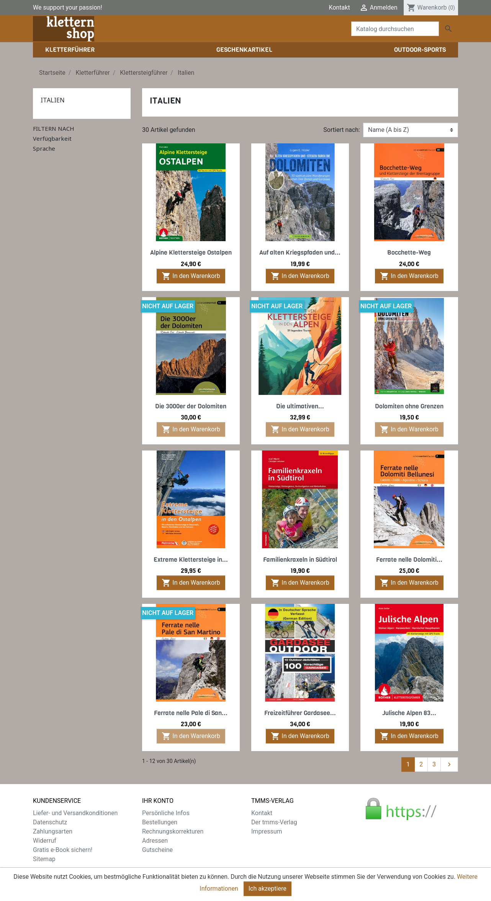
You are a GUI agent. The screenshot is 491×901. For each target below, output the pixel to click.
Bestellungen (159, 822)
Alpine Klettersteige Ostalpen (191, 252)
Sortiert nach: (341, 129)
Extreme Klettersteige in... (191, 560)
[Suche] (395, 28)
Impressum (266, 831)
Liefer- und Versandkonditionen (75, 813)
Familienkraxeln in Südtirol (300, 560)
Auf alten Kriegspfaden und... (299, 252)
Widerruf (44, 840)
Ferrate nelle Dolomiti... (409, 560)
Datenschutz (50, 822)
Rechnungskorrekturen (172, 831)
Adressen (155, 840)
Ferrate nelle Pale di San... (190, 713)
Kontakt (339, 7)
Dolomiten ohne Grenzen (409, 406)
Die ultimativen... (300, 406)
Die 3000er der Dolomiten (190, 406)
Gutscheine (157, 849)
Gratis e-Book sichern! (62, 849)
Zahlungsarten (52, 831)
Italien (53, 100)
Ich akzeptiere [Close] (267, 892)
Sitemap (44, 859)
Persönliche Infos (166, 813)
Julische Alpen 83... (409, 713)
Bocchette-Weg (409, 252)
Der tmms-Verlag (274, 822)
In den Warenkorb (191, 276)
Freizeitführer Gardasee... (300, 713)
